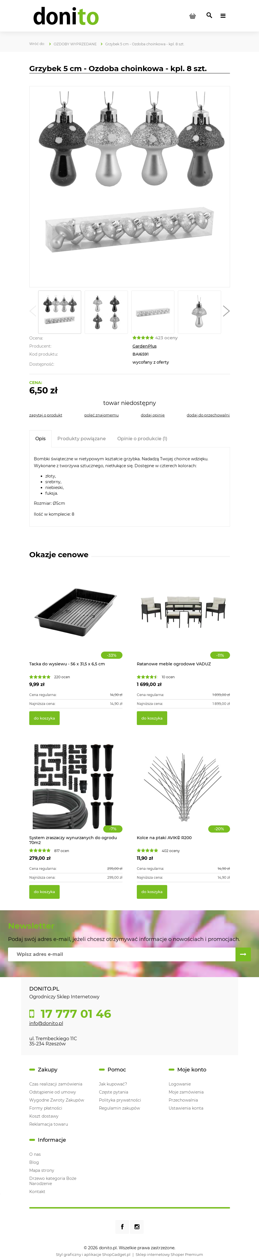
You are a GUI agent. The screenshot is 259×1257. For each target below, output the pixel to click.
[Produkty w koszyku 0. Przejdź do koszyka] (193, 16)
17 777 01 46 (74, 1014)
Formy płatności (45, 1108)
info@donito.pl (46, 1023)
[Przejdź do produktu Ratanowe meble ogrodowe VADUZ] (183, 618)
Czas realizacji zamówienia (55, 1084)
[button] (32, 312)
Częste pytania (113, 1092)
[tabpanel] (129, 487)
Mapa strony (41, 1170)
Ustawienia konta (186, 1108)
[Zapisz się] (243, 954)
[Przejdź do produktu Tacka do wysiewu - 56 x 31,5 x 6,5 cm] (75, 618)
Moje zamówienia (186, 1092)
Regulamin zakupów (119, 1108)
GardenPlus (145, 346)
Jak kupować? (113, 1084)
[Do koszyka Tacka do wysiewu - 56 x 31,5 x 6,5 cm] (44, 718)
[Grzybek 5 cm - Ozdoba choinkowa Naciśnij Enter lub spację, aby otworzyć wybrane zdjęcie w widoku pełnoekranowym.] (129, 186)
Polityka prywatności (120, 1100)
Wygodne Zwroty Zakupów (56, 1100)
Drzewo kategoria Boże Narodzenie (52, 1181)
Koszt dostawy (44, 1116)
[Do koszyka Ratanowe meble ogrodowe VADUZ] (152, 718)
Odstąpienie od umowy (52, 1092)
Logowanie (180, 1084)
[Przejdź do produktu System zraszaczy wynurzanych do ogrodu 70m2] (75, 792)
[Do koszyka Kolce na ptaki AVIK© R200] (152, 892)
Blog (34, 1162)
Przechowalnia (183, 1100)
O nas (35, 1154)
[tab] (40, 438)
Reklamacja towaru (48, 1124)
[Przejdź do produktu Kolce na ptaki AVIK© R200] (183, 792)
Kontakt (37, 1191)
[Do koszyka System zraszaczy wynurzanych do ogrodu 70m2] (44, 892)
